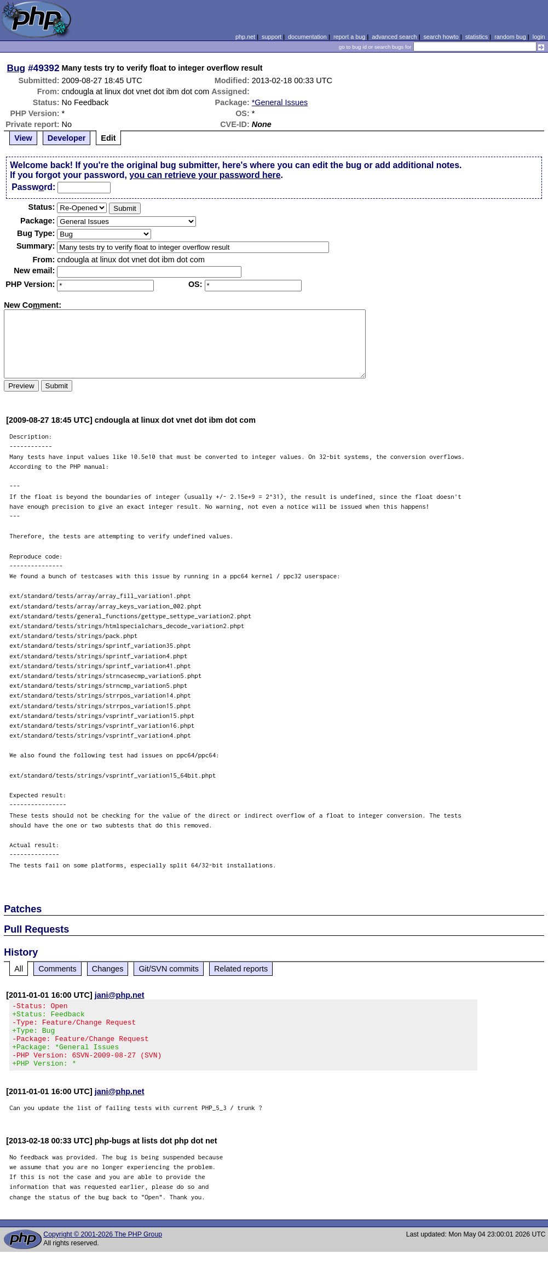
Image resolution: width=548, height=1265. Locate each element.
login (539, 36)
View (23, 138)
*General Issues (280, 102)
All (18, 968)
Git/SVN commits (169, 968)
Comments (57, 968)
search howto (440, 36)
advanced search (394, 36)
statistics (476, 36)
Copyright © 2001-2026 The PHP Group (102, 1247)
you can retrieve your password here (204, 175)
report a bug (349, 36)
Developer (67, 138)
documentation (307, 36)
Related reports (241, 968)
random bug (510, 36)
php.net (245, 36)
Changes (108, 968)
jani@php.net (120, 995)
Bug (16, 67)
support (271, 36)
